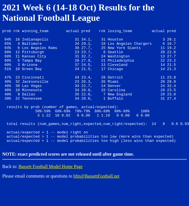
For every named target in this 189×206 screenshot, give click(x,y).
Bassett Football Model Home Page (51, 189)
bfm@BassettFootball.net (96, 198)
